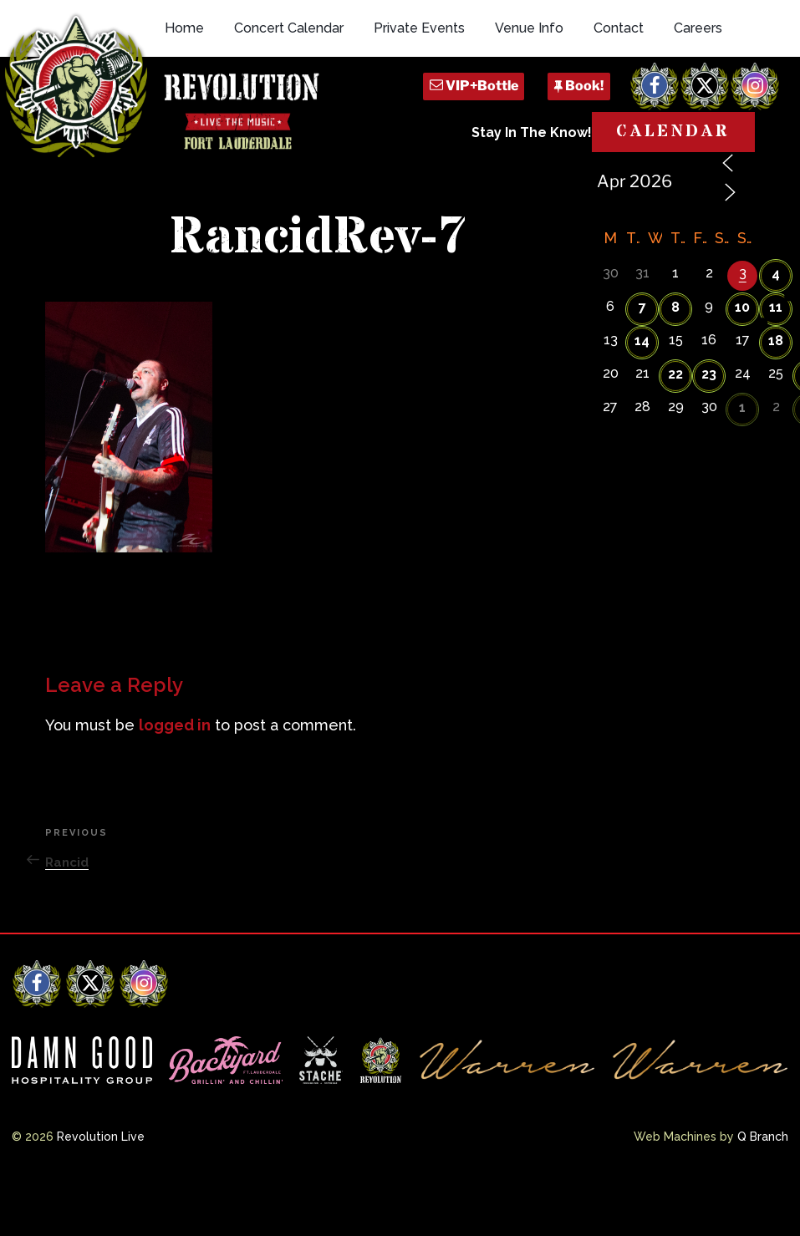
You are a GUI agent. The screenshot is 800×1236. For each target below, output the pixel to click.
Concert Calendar (289, 102)
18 (775, 398)
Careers (698, 102)
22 (675, 432)
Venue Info (529, 102)
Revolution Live (101, 1194)
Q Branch (762, 1194)
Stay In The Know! (531, 207)
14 (642, 398)
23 (708, 432)
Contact (619, 102)
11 (775, 365)
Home (184, 102)
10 (742, 365)
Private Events (419, 102)
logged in (175, 782)
